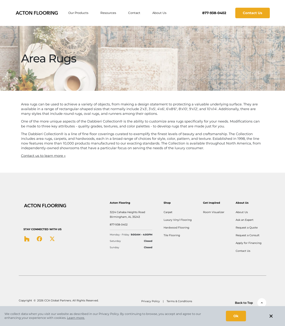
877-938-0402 (214, 13)
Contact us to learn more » (43, 156)
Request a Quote (247, 227)
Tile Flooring (172, 235)
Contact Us (252, 13)
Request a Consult (247, 235)
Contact (134, 13)
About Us (159, 13)
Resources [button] (108, 13)
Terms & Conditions (179, 301)
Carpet (168, 212)
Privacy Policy (150, 301)
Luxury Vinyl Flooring (178, 220)
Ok (235, 316)
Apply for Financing (249, 243)
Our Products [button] (78, 13)
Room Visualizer (213, 212)
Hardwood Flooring (176, 227)
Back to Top (250, 302)
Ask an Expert (244, 220)
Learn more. (76, 318)
